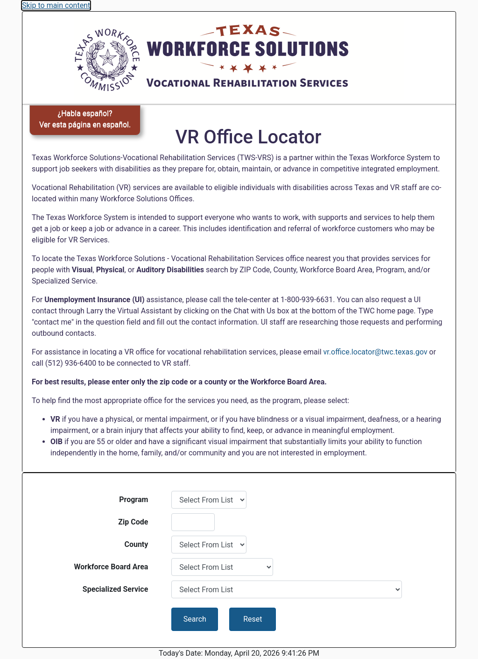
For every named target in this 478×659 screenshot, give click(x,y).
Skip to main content (56, 5)
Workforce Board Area (111, 566)
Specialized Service (115, 589)
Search (194, 619)
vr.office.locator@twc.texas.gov (375, 351)
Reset (252, 619)
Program (133, 499)
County (136, 544)
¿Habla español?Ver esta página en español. (85, 119)
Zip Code (133, 521)
